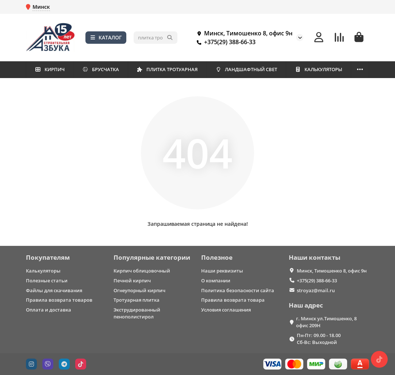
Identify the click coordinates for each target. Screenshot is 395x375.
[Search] (155, 37)
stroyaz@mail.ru (316, 290)
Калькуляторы (43, 270)
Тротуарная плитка (137, 300)
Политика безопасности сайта (237, 290)
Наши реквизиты (222, 270)
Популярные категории (152, 257)
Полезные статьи (47, 280)
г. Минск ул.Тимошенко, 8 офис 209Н (326, 322)
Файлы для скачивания (54, 290)
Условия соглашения (226, 309)
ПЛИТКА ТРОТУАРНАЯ (167, 69)
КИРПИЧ (50, 69)
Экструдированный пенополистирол (137, 313)
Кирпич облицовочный (142, 270)
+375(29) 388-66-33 (225, 42)
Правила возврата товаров (59, 300)
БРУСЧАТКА (100, 69)
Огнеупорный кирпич (139, 290)
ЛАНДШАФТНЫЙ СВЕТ (246, 69)
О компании (215, 280)
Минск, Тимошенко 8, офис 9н (243, 33)
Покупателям (48, 257)
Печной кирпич (132, 280)
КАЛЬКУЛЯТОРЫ (318, 69)
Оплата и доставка (48, 309)
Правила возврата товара (233, 300)
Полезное (217, 257)
